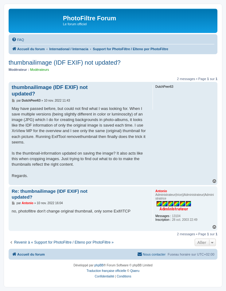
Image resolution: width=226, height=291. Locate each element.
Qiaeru (134, 271)
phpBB (98, 265)
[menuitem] (18, 39)
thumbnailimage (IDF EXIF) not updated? (65, 62)
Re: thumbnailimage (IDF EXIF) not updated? (50, 194)
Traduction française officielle (106, 271)
